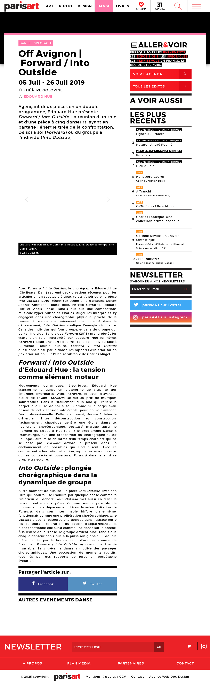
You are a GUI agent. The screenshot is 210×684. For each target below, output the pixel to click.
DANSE (103, 6)
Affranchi (143, 191)
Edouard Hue (38, 97)
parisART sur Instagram (160, 317)
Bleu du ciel (145, 166)
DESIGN (85, 6)
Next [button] (108, 200)
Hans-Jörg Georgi (150, 176)
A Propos (32, 663)
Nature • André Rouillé (154, 144)
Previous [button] (27, 200)
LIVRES (122, 6)
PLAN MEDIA (79, 663)
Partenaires (131, 663)
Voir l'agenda (162, 74)
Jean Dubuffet (147, 259)
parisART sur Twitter (155, 305)
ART (50, 6)
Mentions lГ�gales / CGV (106, 676)
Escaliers (143, 155)
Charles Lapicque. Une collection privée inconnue (157, 219)
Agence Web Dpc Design (169, 676)
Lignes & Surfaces (150, 134)
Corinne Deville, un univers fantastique (157, 238)
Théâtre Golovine (43, 90)
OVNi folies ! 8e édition (155, 206)
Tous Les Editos (162, 86)
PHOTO (65, 6)
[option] (67, 199)
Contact (185, 663)
